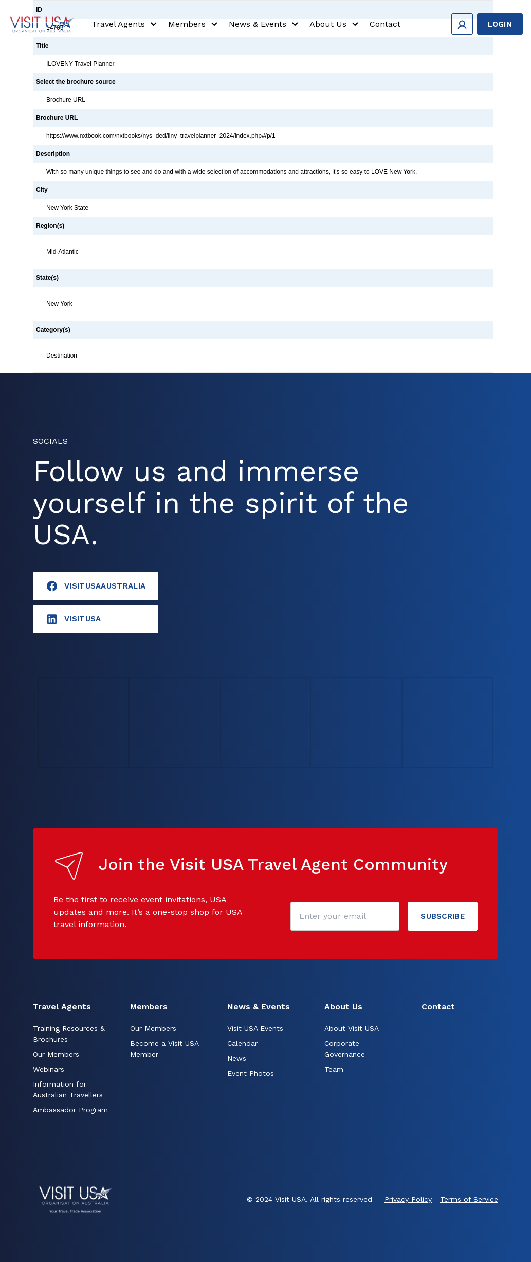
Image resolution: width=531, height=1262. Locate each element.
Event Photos (250, 1073)
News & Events (265, 25)
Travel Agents (125, 25)
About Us (335, 25)
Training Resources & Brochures (69, 1033)
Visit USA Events (255, 1028)
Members (194, 25)
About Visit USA (351, 1028)
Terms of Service (469, 1199)
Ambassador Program (70, 1110)
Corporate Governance (344, 1048)
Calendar (242, 1043)
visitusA (73, 619)
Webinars (48, 1069)
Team (333, 1069)
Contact (385, 24)
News (236, 1058)
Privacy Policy (408, 1199)
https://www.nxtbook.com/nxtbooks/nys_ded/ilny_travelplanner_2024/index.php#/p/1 (161, 135)
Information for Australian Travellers (68, 1089)
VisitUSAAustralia (95, 586)
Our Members (56, 1054)
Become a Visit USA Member (164, 1048)
